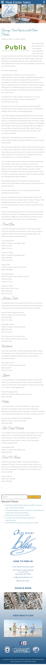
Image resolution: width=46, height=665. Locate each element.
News (23, 39)
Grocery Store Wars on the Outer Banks (19, 32)
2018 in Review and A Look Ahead (17, 515)
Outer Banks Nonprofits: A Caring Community (21, 523)
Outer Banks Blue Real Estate (9, 10)
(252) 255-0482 (23, 581)
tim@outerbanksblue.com (23, 577)
